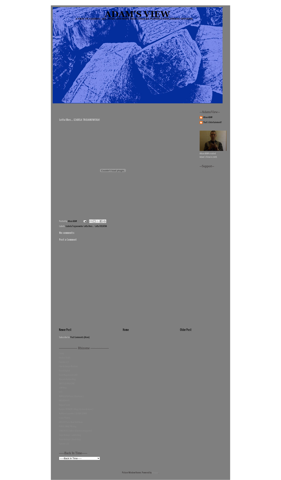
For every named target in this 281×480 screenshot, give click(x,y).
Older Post (186, 330)
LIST (60, 392)
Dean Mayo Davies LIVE (68, 375)
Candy (61, 353)
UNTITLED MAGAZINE (67, 384)
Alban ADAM (207, 117)
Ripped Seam (64, 405)
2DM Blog (62, 388)
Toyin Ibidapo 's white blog (70, 435)
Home (126, 330)
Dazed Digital (64, 371)
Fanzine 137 (64, 362)
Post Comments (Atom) (80, 337)
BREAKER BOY (64, 401)
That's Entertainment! (212, 122)
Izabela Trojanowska (74, 226)
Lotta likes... (89, 226)
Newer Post (65, 330)
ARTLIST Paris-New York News (71, 422)
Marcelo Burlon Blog (67, 379)
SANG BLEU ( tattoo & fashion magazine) (75, 431)
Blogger (155, 473)
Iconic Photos (64, 418)
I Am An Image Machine (68, 366)
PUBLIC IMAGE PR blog (67, 426)
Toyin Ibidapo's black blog (70, 439)
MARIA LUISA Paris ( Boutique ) (71, 396)
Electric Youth (64, 358)
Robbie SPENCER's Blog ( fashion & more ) (76, 409)
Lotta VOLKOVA (101, 226)
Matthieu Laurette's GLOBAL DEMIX (73, 414)
